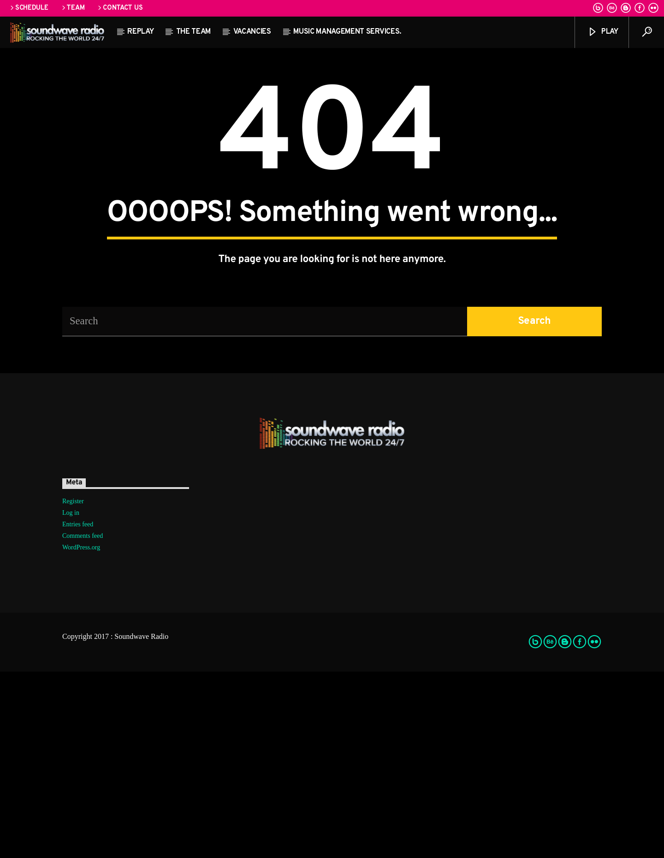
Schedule (28, 8)
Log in (70, 699)
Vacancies (252, 31)
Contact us (119, 8)
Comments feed (82, 722)
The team (193, 31)
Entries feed (77, 710)
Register (73, 687)
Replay (140, 31)
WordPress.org (81, 733)
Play (602, 32)
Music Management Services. (347, 31)
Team (72, 8)
